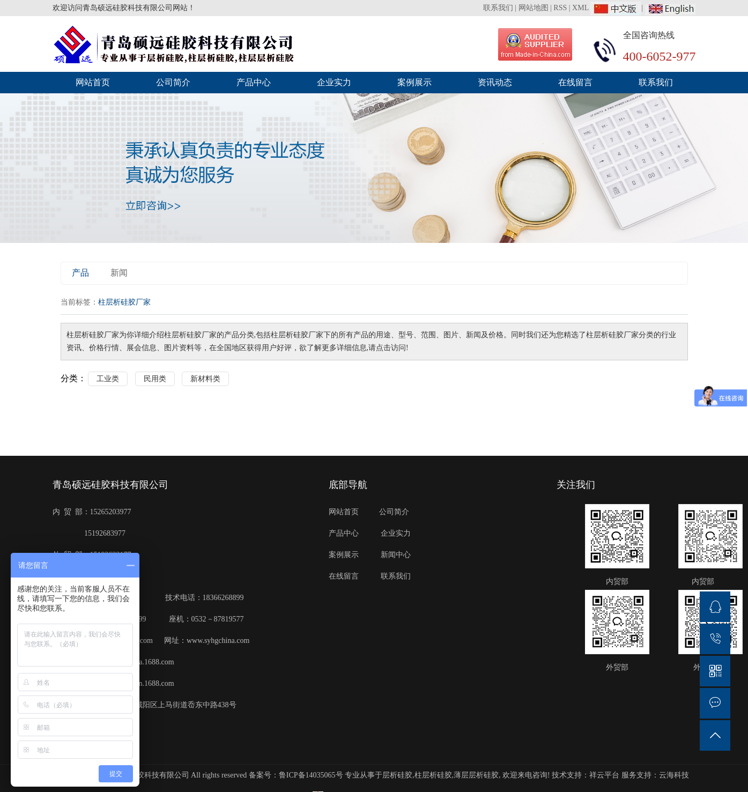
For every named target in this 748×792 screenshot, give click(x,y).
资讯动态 (495, 82)
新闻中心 (396, 555)
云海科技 (674, 775)
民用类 (155, 379)
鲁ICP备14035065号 (311, 775)
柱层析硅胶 (433, 775)
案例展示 (414, 82)
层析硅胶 (397, 775)
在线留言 (575, 82)
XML (580, 8)
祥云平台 (604, 775)
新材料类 (205, 379)
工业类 (108, 379)
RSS (560, 8)
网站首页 (93, 82)
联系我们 (499, 8)
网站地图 (534, 8)
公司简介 (173, 82)
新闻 (119, 272)
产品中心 (253, 82)
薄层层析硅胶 (476, 775)
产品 (80, 272)
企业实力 (334, 82)
